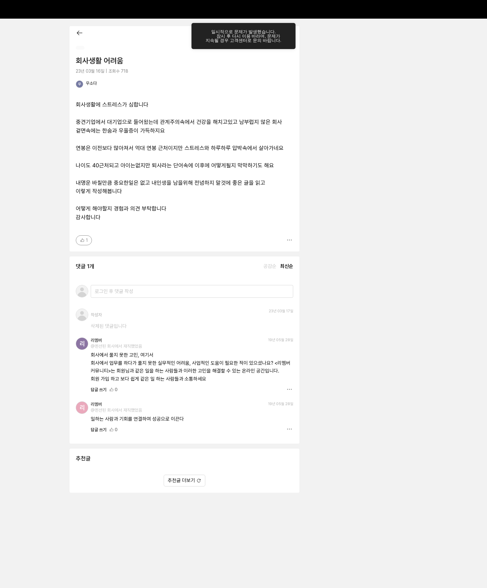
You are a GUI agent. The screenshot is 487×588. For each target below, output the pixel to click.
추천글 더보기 (184, 480)
